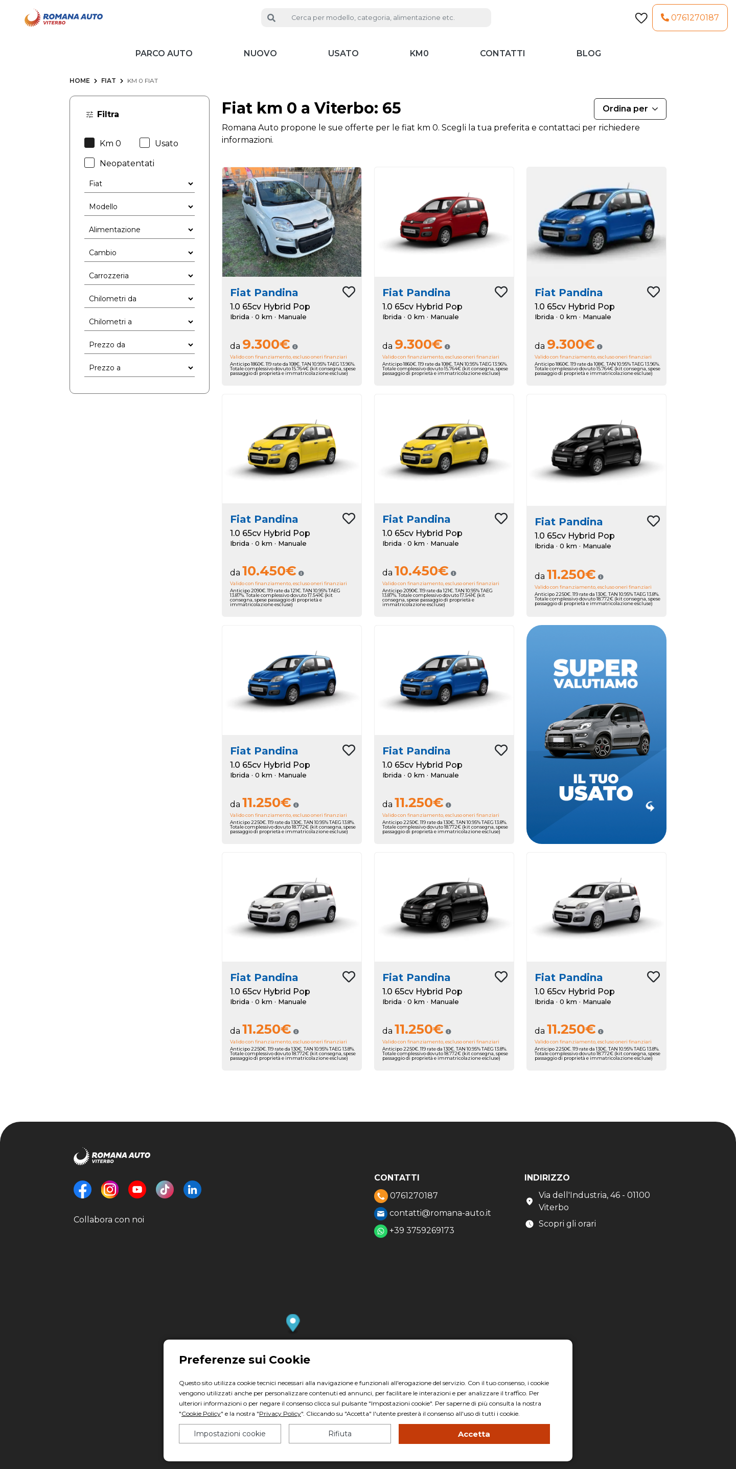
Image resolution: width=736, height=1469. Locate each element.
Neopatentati (119, 168)
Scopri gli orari (560, 1229)
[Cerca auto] (387, 20)
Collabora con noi (109, 1225)
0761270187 (690, 20)
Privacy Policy (280, 1413)
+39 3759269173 (414, 1236)
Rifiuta (340, 1433)
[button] (293, 1329)
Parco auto (164, 58)
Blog (589, 58)
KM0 (419, 58)
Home (80, 86)
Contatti (502, 58)
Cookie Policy (201, 1413)
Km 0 (102, 148)
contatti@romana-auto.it (432, 1219)
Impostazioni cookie (230, 1433)
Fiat (108, 86)
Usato (343, 58)
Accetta (474, 1434)
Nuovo (260, 58)
